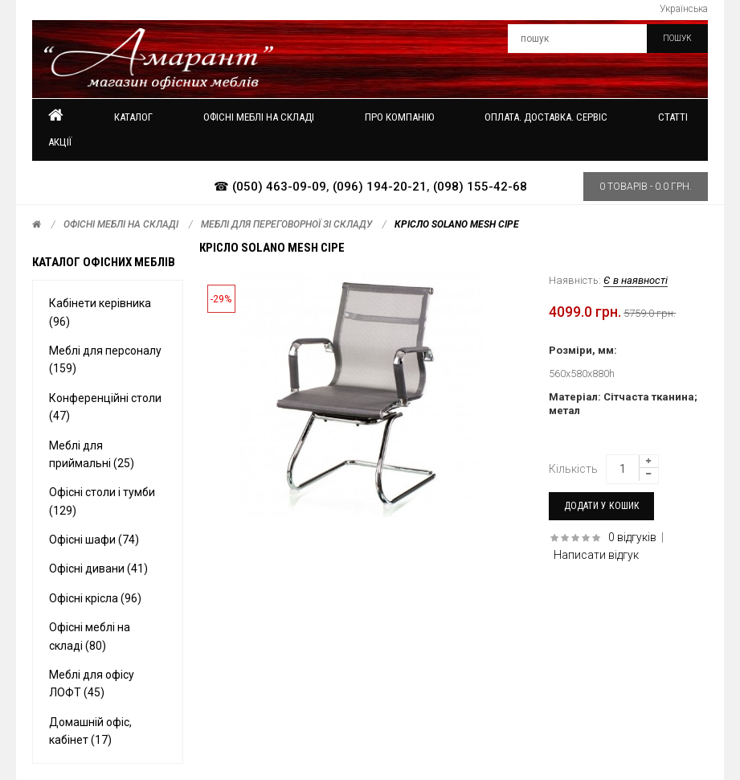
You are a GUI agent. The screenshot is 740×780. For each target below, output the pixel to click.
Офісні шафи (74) (94, 539)
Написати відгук (596, 554)
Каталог (133, 117)
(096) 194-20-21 (380, 186)
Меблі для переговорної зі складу (286, 224)
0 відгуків (632, 537)
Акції (60, 142)
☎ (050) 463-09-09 (270, 186)
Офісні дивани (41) (98, 568)
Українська (684, 8)
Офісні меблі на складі (120, 224)
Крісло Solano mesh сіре (457, 224)
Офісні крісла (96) (95, 598)
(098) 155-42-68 (480, 186)
